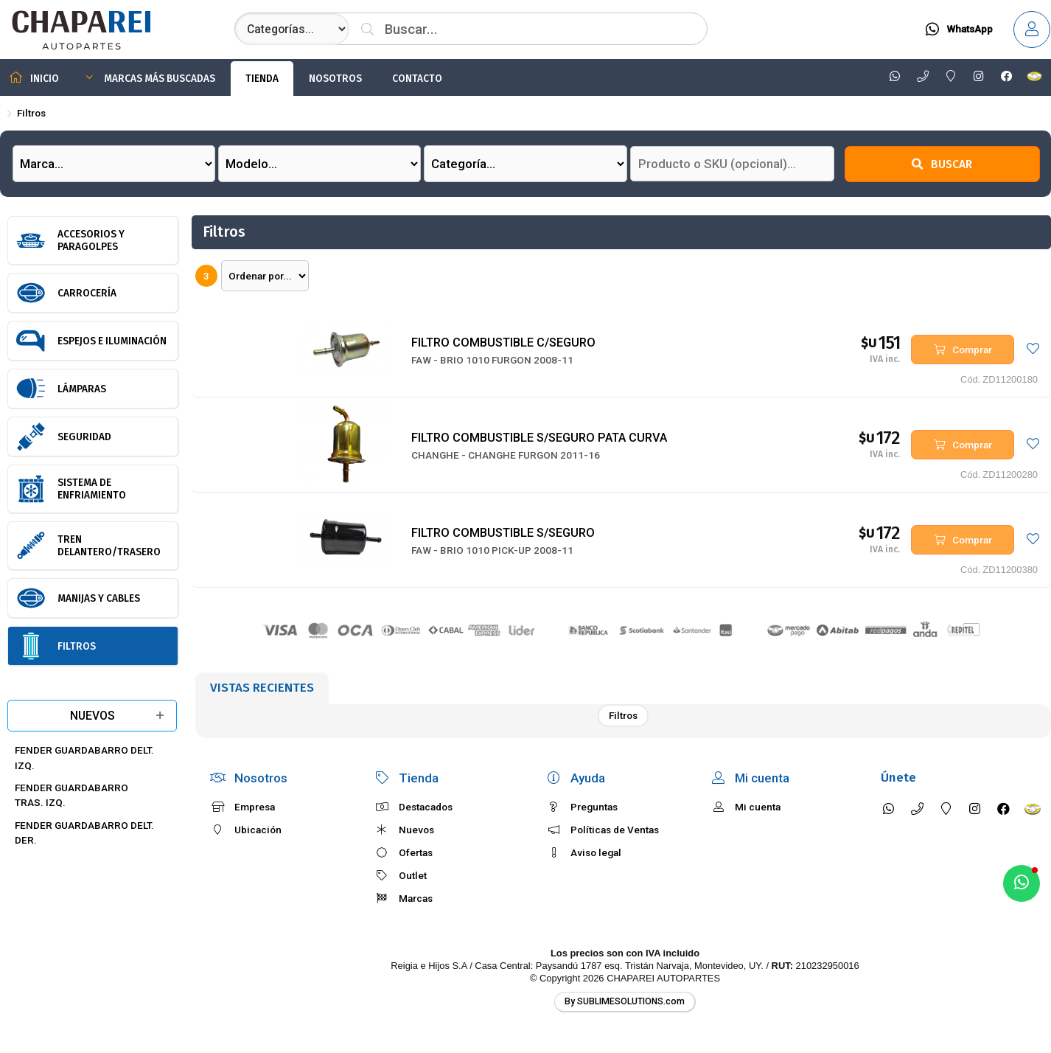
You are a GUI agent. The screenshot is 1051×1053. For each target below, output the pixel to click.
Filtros (31, 113)
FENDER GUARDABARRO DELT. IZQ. (84, 757)
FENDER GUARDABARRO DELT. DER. (84, 832)
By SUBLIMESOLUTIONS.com (625, 1001)
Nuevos (92, 716)
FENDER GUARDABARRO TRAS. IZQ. (71, 795)
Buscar (942, 164)
